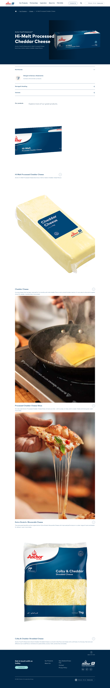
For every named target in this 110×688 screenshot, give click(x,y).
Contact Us (73, 3)
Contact (61, 665)
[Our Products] (23, 11)
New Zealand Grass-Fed (65, 661)
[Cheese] (31, 11)
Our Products (49, 660)
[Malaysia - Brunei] (16, 11)
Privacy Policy (63, 667)
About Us (48, 663)
